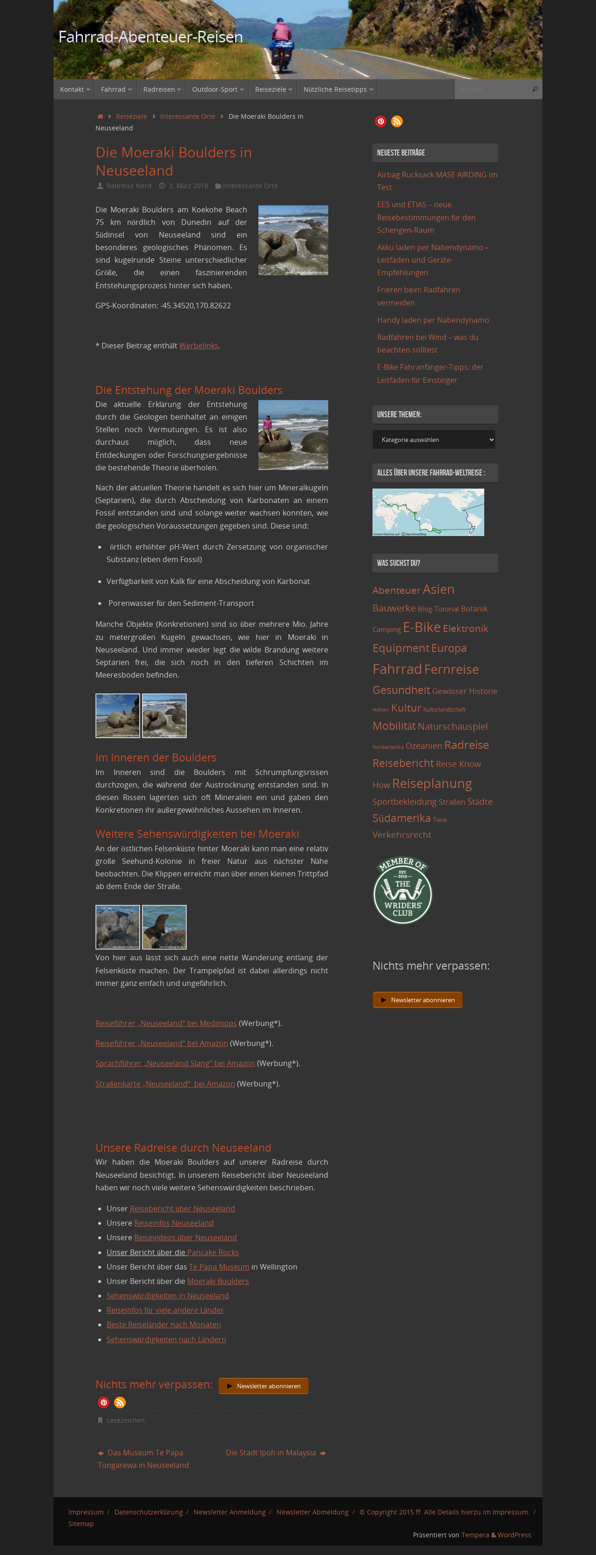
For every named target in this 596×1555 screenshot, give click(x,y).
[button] (103, 1402)
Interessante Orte (187, 116)
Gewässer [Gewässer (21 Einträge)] (449, 691)
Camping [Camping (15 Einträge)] (386, 629)
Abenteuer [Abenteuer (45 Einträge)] (396, 590)
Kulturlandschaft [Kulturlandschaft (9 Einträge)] (444, 709)
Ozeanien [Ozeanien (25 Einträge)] (424, 745)
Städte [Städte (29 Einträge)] (480, 801)
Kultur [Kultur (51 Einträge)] (406, 707)
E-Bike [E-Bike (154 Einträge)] (422, 627)
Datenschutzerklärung (149, 1511)
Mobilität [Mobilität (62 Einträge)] (394, 725)
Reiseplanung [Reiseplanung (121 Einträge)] (432, 783)
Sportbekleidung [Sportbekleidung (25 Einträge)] (404, 801)
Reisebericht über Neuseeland (182, 1208)
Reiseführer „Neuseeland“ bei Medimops (166, 1023)
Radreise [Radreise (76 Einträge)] (466, 744)
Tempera (475, 1534)
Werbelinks (198, 345)
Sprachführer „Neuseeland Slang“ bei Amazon (175, 1063)
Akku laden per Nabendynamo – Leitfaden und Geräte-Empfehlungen (433, 260)
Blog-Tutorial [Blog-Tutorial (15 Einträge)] (438, 608)
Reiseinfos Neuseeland (174, 1223)
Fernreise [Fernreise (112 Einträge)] (451, 669)
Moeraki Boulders (218, 1281)
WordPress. (515, 1534)
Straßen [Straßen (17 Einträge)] (452, 802)
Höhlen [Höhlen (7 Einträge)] (380, 709)
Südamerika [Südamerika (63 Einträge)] (401, 817)
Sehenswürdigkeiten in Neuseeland (168, 1295)
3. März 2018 (188, 185)
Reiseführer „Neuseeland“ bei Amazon (161, 1043)
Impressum (86, 1511)
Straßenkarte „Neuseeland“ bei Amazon (165, 1084)
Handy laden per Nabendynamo (433, 320)
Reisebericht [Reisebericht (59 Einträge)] (403, 763)
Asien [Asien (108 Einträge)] (439, 589)
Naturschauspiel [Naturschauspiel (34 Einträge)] (453, 726)
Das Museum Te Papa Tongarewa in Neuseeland (143, 1458)
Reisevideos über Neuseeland (185, 1237)
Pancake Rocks (213, 1252)
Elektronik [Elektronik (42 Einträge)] (465, 628)
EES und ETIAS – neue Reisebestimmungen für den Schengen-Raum (426, 217)
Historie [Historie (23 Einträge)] (483, 690)
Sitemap (81, 1523)
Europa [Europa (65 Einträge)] (449, 647)
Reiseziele (131, 116)
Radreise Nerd (129, 185)
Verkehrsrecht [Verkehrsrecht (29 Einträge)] (402, 834)
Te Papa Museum (219, 1267)
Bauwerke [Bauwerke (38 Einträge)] (394, 607)
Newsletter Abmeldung (313, 1511)
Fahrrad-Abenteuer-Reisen (150, 36)
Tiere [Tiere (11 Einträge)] (440, 819)
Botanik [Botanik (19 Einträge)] (474, 609)
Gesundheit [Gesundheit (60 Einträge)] (401, 689)
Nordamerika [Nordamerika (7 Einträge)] (388, 747)
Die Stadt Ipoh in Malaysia (276, 1452)
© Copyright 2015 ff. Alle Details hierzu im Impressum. (444, 1511)
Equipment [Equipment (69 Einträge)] (400, 647)
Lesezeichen (126, 1420)
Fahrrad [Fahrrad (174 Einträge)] (397, 668)
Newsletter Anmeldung (230, 1511)
